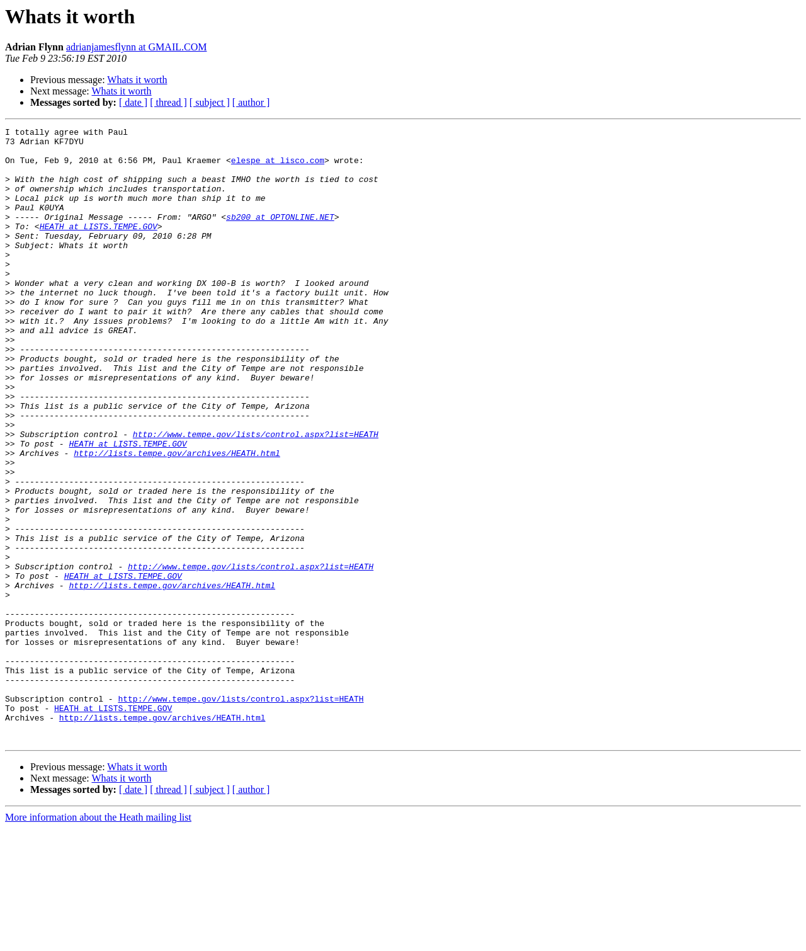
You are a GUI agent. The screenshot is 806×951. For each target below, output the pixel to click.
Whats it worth (137, 79)
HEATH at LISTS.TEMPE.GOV (98, 247)
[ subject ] (210, 102)
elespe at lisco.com (277, 167)
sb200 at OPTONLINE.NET (280, 235)
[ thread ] (168, 102)
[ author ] (251, 102)
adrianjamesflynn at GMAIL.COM (136, 47)
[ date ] (133, 102)
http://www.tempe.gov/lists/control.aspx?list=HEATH (255, 496)
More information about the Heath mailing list (98, 940)
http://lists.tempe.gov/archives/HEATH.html (177, 519)
